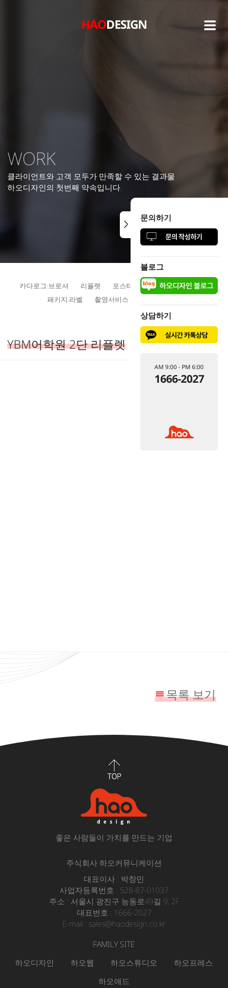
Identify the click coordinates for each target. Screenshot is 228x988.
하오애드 (114, 981)
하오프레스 (193, 962)
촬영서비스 (112, 299)
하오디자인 (34, 962)
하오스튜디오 (134, 962)
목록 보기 (191, 694)
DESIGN (114, 24)
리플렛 (90, 285)
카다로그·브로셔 (44, 285)
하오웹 (82, 962)
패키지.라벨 (65, 299)
